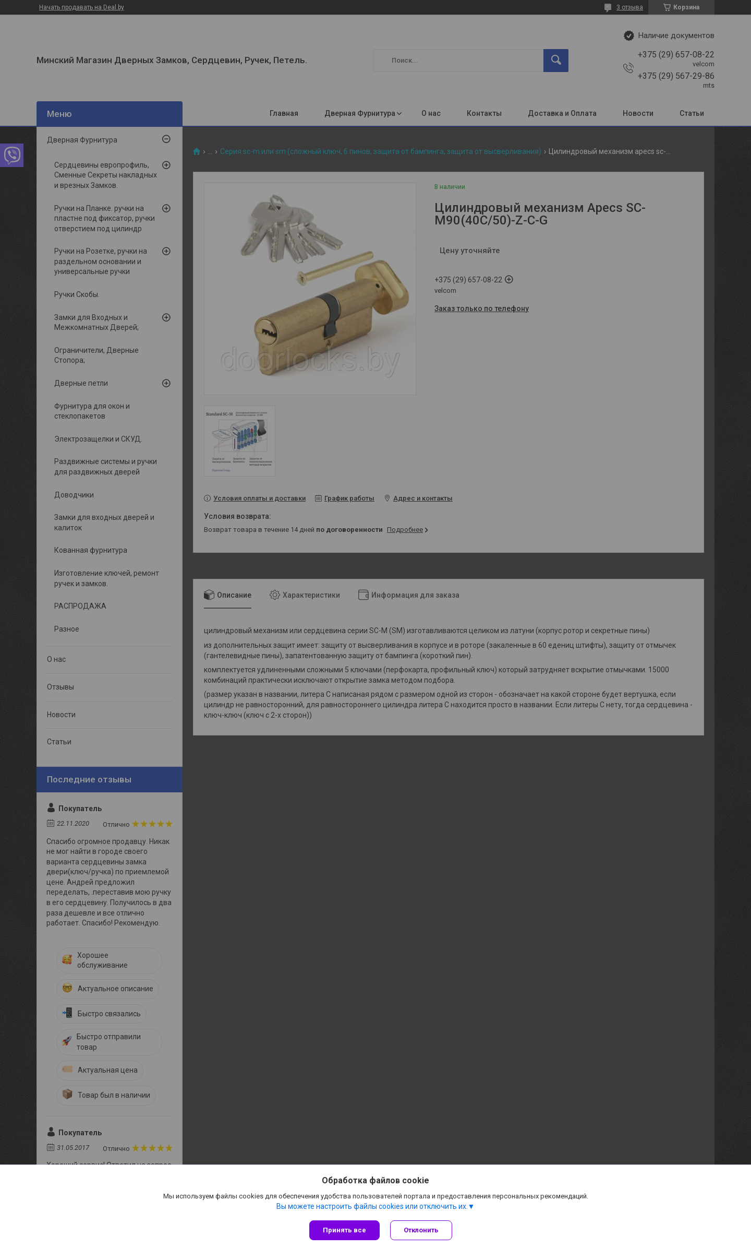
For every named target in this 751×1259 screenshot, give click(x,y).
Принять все (344, 1230)
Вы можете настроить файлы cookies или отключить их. (372, 1206)
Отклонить (421, 1230)
